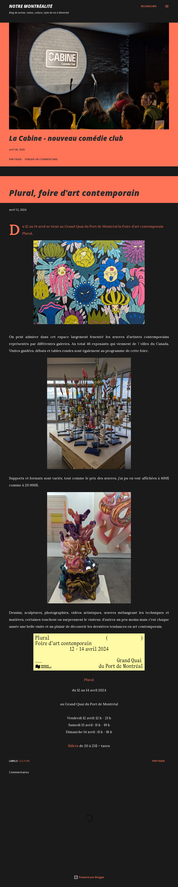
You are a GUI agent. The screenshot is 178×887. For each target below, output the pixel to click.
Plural (27, 233)
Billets (73, 746)
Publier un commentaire (41, 159)
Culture (24, 760)
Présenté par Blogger (89, 877)
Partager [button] (15, 159)
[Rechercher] (148, 6)
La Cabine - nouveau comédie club (66, 138)
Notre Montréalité (30, 6)
